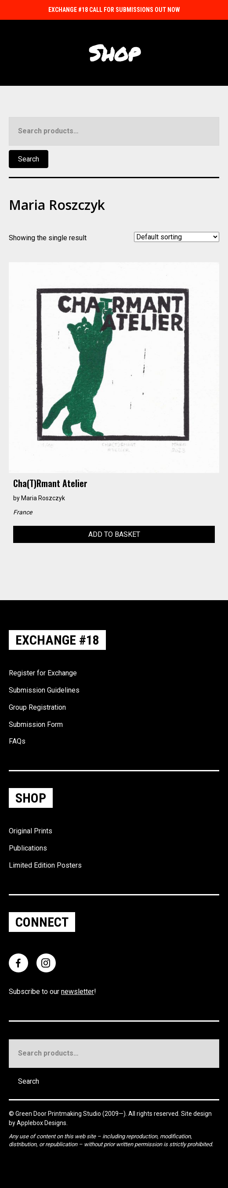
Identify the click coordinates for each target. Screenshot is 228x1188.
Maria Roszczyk (43, 498)
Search (28, 159)
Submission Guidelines (44, 690)
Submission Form (36, 724)
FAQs (17, 741)
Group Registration (37, 707)
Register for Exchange (43, 673)
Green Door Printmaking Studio (58, 1113)
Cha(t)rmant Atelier (50, 483)
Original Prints (30, 831)
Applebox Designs (41, 1122)
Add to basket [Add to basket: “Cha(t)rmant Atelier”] (114, 534)
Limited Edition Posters (45, 865)
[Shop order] (176, 237)
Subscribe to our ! (52, 991)
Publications (28, 848)
